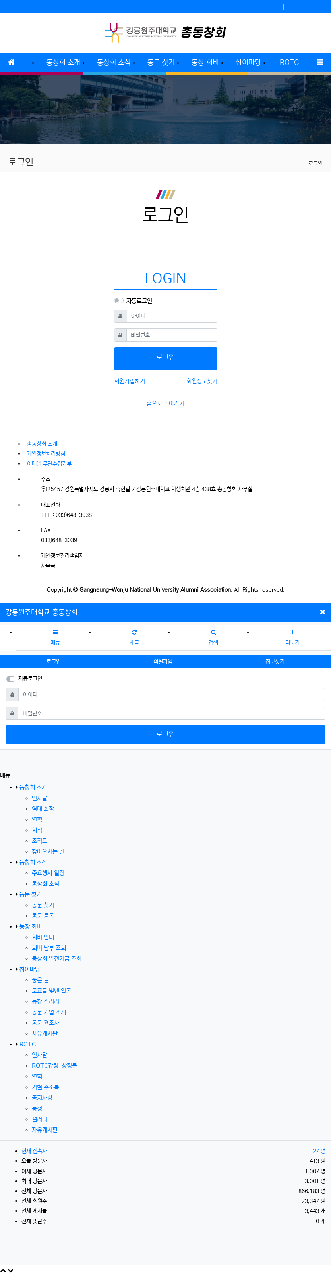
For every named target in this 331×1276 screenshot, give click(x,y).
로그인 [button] (53, 661)
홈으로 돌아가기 (165, 403)
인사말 (39, 798)
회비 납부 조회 (49, 948)
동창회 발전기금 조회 (56, 958)
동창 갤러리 (45, 1001)
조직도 (39, 841)
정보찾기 (269, 6)
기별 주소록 (45, 1087)
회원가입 (240, 6)
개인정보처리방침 (46, 454)
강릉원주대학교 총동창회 (41, 612)
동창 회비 (30, 926)
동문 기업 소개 (49, 1012)
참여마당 (29, 969)
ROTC (27, 1044)
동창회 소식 (33, 862)
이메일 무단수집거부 (49, 464)
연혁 (37, 819)
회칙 (37, 830)
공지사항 (42, 1097)
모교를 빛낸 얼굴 (51, 990)
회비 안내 (43, 937)
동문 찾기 (30, 894)
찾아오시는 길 (48, 851)
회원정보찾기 (201, 381)
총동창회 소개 (42, 444)
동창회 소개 (33, 787)
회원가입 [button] (162, 661)
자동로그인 (139, 301)
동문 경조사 (45, 1023)
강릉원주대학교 (306, 6)
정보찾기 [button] (275, 661)
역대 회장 (43, 808)
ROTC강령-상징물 (54, 1065)
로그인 (213, 6)
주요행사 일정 (48, 873)
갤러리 (39, 1119)
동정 (37, 1108)
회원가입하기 (129, 381)
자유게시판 (45, 1033)
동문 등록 (43, 916)
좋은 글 (40, 980)
